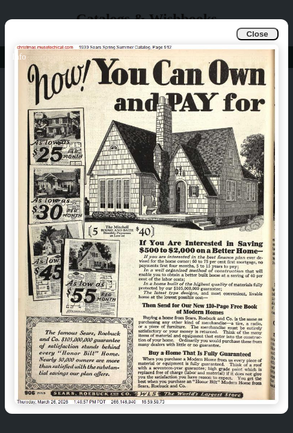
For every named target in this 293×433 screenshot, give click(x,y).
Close (257, 33)
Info (19, 56)
